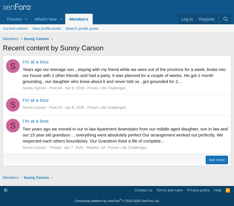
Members (79, 19)
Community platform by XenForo (117, 201)
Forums (14, 19)
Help (218, 190)
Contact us (143, 190)
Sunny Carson (34, 88)
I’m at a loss (36, 62)
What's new (46, 19)
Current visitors (15, 28)
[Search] (225, 19)
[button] (26, 19)
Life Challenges (113, 88)
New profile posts (46, 28)
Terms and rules (169, 190)
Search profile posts (82, 28)
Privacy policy (198, 190)
